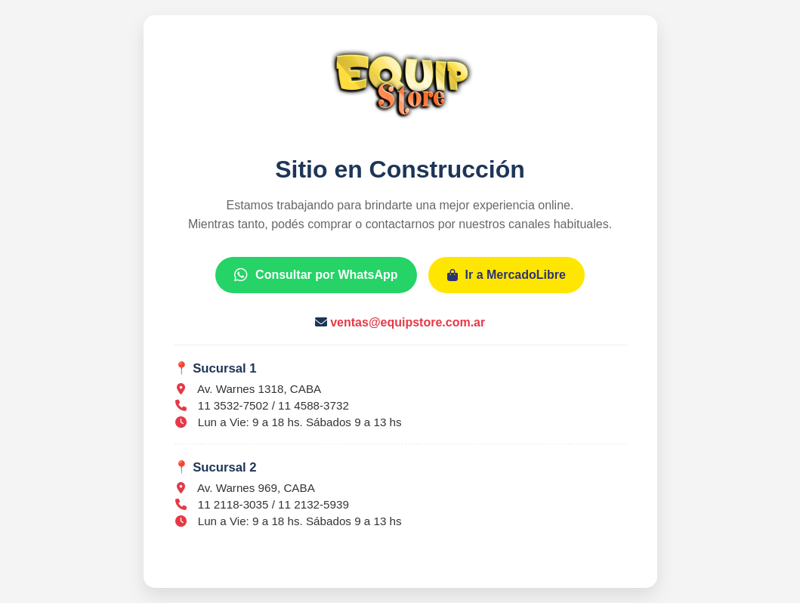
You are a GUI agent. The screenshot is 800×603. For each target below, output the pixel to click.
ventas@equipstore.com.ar (407, 322)
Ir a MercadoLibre (506, 274)
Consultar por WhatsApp (315, 274)
